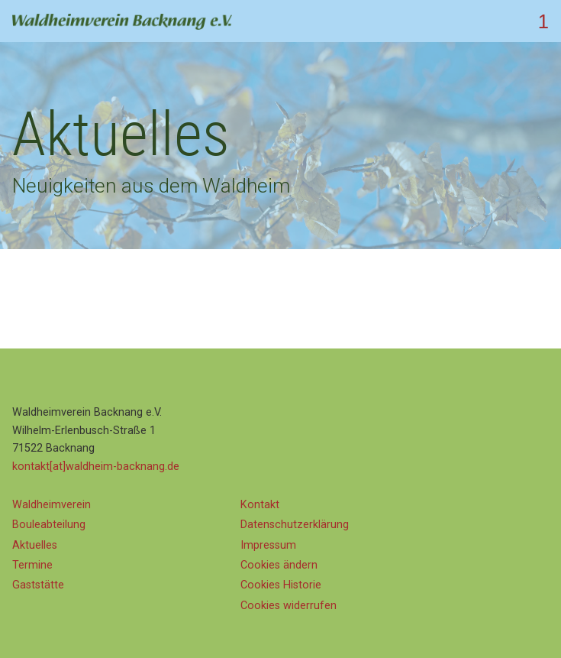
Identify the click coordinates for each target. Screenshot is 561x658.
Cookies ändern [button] (279, 565)
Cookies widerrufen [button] (288, 605)
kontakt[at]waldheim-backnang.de (95, 466)
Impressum (268, 545)
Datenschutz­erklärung (294, 524)
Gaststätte (38, 585)
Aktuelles (34, 545)
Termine (32, 565)
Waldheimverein (51, 504)
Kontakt (259, 504)
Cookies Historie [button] (280, 585)
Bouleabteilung (48, 524)
